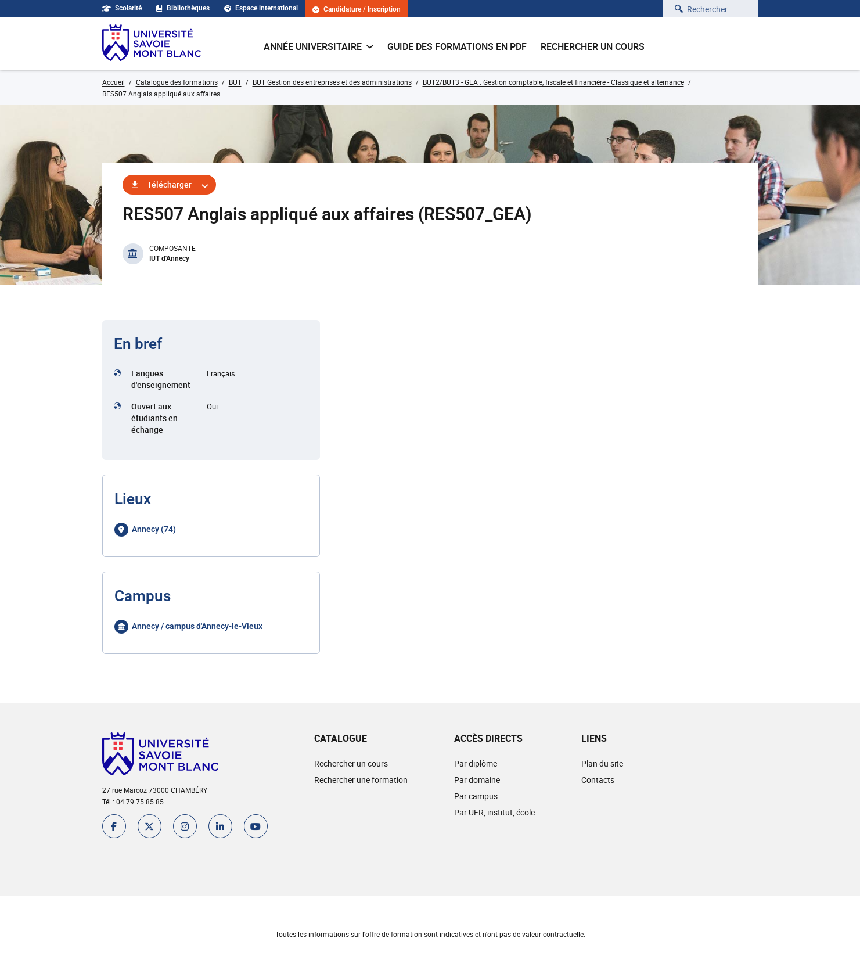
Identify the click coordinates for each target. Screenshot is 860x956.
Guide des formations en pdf (457, 46)
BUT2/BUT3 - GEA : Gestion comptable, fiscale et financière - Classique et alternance (553, 82)
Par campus (476, 796)
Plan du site (602, 763)
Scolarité (122, 8)
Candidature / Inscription (356, 9)
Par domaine (477, 779)
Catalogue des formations (177, 82)
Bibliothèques (183, 8)
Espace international (261, 8)
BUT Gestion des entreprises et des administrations (332, 82)
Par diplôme (475, 763)
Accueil (113, 82)
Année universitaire (318, 46)
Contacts (597, 779)
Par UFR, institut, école (494, 812)
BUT (235, 82)
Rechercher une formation (361, 779)
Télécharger (169, 184)
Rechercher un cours (593, 46)
